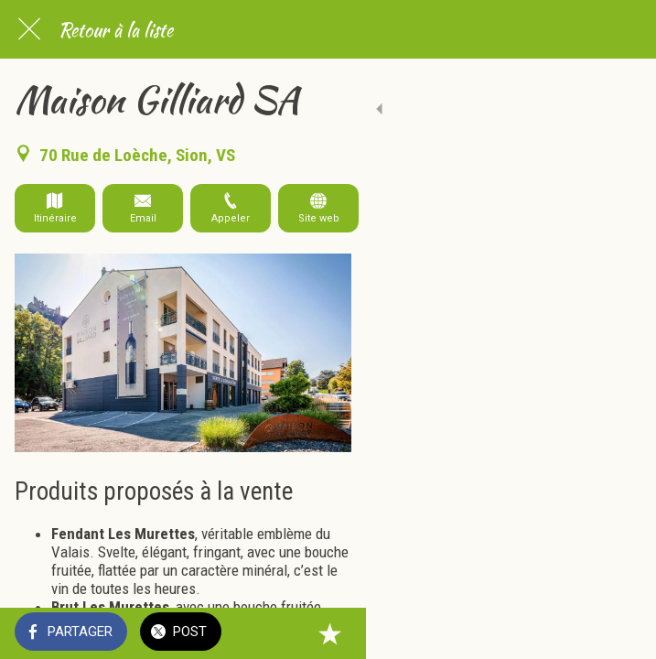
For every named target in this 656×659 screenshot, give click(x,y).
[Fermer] (29, 29)
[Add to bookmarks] (619, 633)
